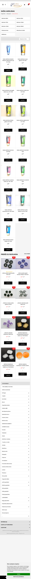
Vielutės (3, 445)
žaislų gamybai (5, 488)
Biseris (3, 402)
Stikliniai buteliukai (6, 389)
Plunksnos (4, 472)
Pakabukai (4, 432)
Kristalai (3, 429)
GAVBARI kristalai (5, 426)
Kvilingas (4, 392)
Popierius (4, 457)
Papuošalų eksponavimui (7, 503)
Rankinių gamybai (5, 485)
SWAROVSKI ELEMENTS (7, 423)
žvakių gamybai (5, 491)
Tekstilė (3, 396)
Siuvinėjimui (4, 460)
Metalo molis (4, 451)
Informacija (4, 521)
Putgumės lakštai (5, 479)
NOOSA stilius (5, 420)
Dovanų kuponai (5, 512)
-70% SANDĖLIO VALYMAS (7, 386)
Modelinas (4, 448)
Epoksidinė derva (5, 414)
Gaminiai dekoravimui (6, 466)
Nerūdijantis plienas (6, 411)
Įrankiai (3, 469)
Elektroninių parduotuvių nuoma (12, 533)
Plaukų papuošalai (6, 494)
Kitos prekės (4, 476)
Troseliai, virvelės (5, 442)
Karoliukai (4, 399)
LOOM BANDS (5, 497)
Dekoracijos (4, 509)
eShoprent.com (21, 533)
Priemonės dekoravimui (7, 463)
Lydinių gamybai (5, 482)
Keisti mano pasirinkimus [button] (18, 576)
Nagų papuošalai (5, 500)
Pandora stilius (5, 417)
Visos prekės (27, 253)
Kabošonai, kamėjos (6, 439)
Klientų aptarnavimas (7, 524)
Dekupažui (4, 454)
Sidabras (4, 408)
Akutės (3, 436)
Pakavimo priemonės (6, 506)
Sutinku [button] (18, 574)
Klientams (3, 527)
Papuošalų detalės (6, 405)
